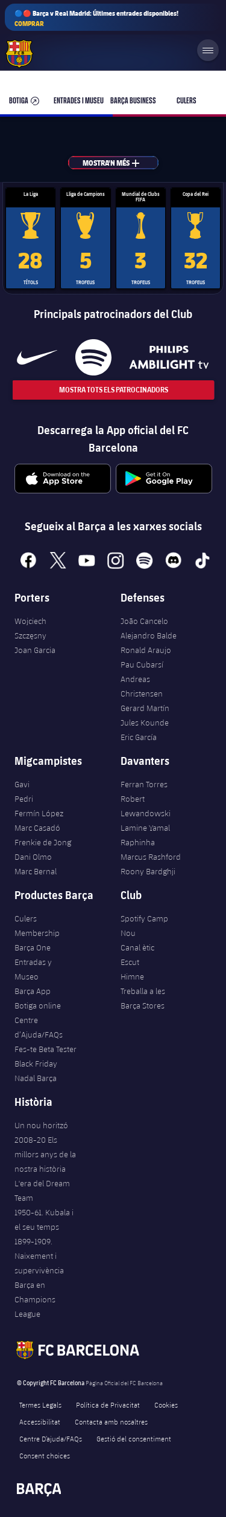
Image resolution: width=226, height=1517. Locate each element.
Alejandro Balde (149, 635)
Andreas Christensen (142, 686)
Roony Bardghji (148, 871)
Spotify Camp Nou (144, 926)
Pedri (23, 799)
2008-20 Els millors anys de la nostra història (45, 1154)
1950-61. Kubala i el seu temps (44, 1219)
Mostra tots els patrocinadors (113, 389)
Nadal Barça (35, 1078)
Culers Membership (37, 926)
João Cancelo (144, 621)
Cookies (166, 1404)
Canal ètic (137, 947)
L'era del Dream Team (42, 1190)
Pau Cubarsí (142, 664)
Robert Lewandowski (146, 806)
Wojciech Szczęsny (30, 628)
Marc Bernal (35, 871)
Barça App (32, 991)
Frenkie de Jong (42, 842)
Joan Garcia (34, 650)
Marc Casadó (37, 828)
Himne (132, 976)
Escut (130, 962)
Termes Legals (40, 1404)
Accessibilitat (39, 1421)
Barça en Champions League (34, 1299)
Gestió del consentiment (133, 1438)
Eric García (139, 737)
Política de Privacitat (108, 1404)
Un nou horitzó (41, 1125)
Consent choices (44, 1455)
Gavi (22, 784)
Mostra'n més (117, 162)
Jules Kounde (145, 722)
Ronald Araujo (146, 650)
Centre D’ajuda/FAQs (50, 1438)
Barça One (32, 947)
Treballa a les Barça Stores (143, 998)
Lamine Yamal (145, 828)
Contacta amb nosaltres (111, 1421)
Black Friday (35, 1063)
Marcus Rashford (151, 857)
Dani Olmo (33, 857)
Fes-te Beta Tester (45, 1049)
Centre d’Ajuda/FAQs (38, 1027)
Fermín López (38, 813)
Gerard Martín (145, 708)
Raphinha (138, 842)
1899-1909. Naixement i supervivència (39, 1255)
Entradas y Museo (33, 969)
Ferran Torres (144, 784)
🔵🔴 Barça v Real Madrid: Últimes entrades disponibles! (96, 18)
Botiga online (37, 1005)
